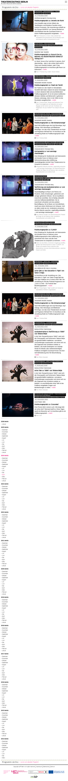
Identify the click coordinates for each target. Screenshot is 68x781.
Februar (4, 450)
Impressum (39, 766)
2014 (2, 739)
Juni (3, 442)
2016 (2, 682)
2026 (2, 421)
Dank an (52, 766)
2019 (2, 597)
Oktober (4, 434)
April (3, 446)
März (3, 448)
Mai (3, 444)
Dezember (5, 430)
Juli (3, 440)
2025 (2, 427)
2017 (2, 654)
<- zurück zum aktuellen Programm (29, 7)
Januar (4, 424)
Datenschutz (46, 766)
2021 (2, 540)
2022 (2, 512)
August (4, 438)
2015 (2, 710)
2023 (2, 484)
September (5, 436)
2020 (2, 569)
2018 (2, 625)
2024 (2, 455)
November (5, 432)
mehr (62, 33)
